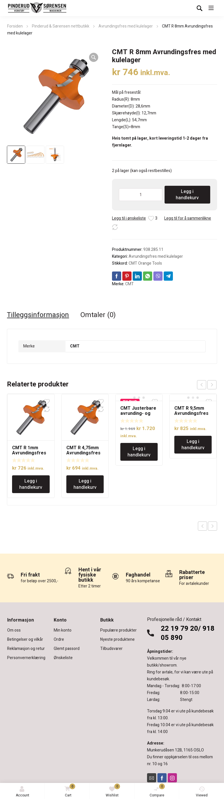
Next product (212, 526)
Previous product (202, 526)
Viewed (202, 792)
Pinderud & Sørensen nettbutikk (60, 26)
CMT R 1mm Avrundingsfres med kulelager (29, 453)
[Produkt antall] (140, 194)
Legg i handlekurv (187, 194)
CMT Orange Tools (145, 263)
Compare (157, 791)
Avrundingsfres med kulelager (126, 26)
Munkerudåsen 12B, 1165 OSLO (175, 750)
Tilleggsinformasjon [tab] (38, 315)
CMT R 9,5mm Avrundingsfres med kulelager (191, 413)
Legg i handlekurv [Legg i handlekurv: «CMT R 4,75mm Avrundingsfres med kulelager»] (85, 484)
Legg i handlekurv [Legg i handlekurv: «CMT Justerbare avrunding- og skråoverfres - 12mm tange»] (139, 451)
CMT (129, 284)
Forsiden (15, 26)
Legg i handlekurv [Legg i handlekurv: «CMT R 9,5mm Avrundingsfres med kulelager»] (192, 444)
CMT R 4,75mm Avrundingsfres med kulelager (83, 453)
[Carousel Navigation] (207, 384)
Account (22, 792)
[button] (93, 57)
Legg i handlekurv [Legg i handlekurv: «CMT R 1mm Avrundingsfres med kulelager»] (30, 484)
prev (201, 384)
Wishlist (113, 791)
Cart (69, 791)
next (212, 384)
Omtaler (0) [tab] (98, 315)
